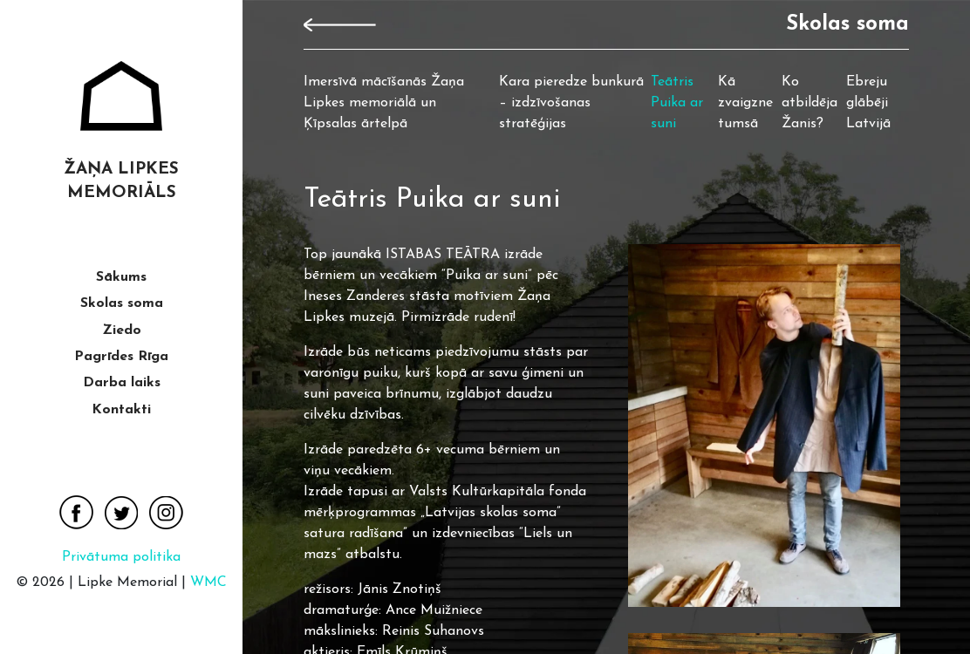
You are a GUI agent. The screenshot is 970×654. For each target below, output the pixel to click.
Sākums (121, 277)
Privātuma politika (121, 557)
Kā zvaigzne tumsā (745, 103)
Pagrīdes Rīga (121, 357)
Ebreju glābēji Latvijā (868, 103)
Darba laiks (122, 383)
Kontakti (121, 410)
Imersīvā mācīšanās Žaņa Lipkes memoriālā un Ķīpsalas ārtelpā (384, 103)
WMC (208, 582)
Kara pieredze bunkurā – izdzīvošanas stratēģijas (571, 103)
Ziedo (121, 330)
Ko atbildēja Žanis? (809, 103)
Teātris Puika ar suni (677, 103)
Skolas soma (121, 303)
